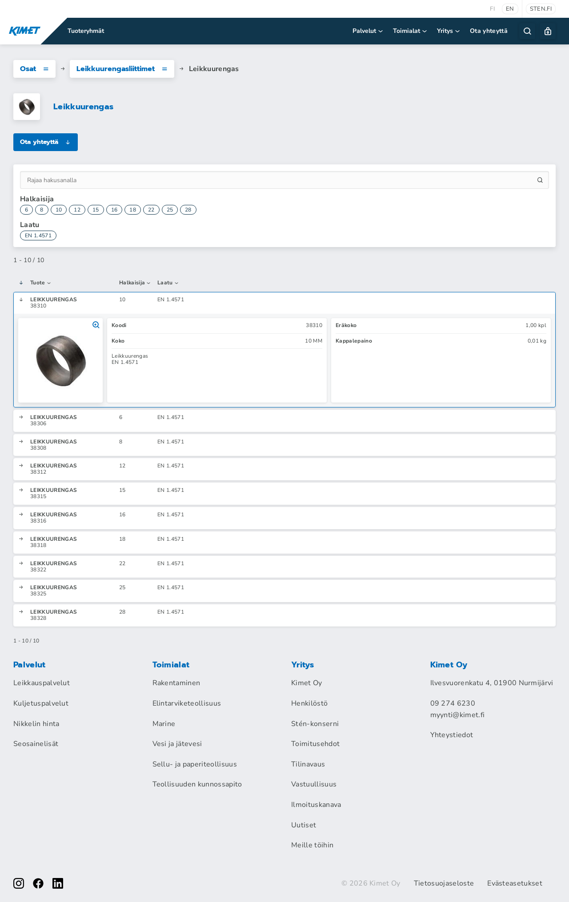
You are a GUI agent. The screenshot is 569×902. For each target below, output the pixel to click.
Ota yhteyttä (489, 31)
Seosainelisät (35, 744)
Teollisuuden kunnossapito (197, 784)
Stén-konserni (315, 724)
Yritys (449, 31)
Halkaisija (135, 283)
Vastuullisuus (314, 784)
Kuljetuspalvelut (40, 703)
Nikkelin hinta (36, 724)
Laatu (168, 283)
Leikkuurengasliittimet (122, 69)
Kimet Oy (306, 683)
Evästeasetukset (514, 883)
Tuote (41, 283)
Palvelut (368, 31)
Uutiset (303, 825)
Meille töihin (312, 845)
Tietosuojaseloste (444, 883)
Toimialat (410, 31)
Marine (164, 724)
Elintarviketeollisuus (186, 703)
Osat (34, 69)
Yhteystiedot (451, 735)
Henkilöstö (309, 703)
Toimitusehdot (315, 744)
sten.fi (541, 9)
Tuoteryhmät (86, 31)
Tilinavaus (308, 764)
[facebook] (38, 883)
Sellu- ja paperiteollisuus (194, 764)
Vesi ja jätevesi (177, 744)
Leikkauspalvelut (41, 683)
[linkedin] (57, 883)
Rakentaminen (176, 683)
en (510, 9)
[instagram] (18, 883)
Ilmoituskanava (316, 805)
